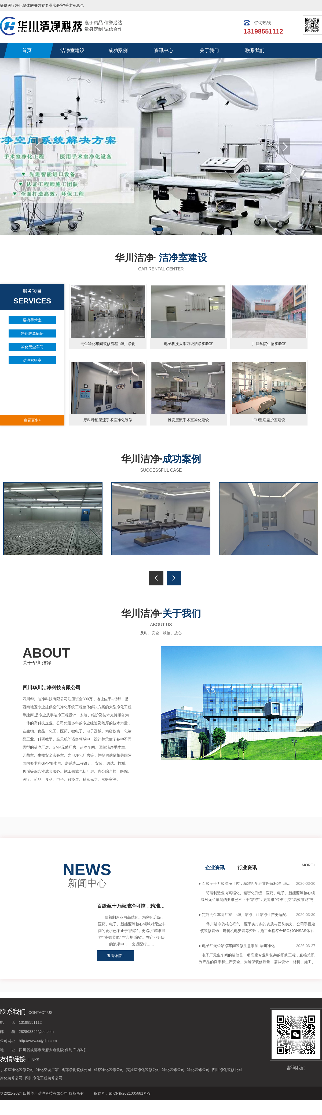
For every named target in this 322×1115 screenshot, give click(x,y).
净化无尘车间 (32, 347)
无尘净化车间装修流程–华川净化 (107, 344)
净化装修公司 (173, 1070)
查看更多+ (32, 420)
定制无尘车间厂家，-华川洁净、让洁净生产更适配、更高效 (249, 914)
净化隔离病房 (32, 333)
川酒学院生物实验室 (269, 344)
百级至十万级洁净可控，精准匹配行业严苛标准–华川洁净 (131, 906)
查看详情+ (115, 955)
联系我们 (255, 50)
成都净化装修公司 (76, 1070)
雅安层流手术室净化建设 (188, 420)
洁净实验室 (32, 360)
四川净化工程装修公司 (44, 1078)
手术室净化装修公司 (17, 1070)
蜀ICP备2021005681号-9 (130, 1093)
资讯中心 (163, 50)
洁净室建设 (72, 50)
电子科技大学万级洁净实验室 (188, 344)
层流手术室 (32, 320)
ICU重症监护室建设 (269, 420)
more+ (43, 794)
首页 (27, 50)
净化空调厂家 (47, 1070)
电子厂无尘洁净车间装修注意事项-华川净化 (238, 946)
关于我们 (209, 50)
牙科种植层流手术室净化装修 (107, 420)
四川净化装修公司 (227, 1070)
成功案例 (118, 50)
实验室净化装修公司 (143, 1070)
